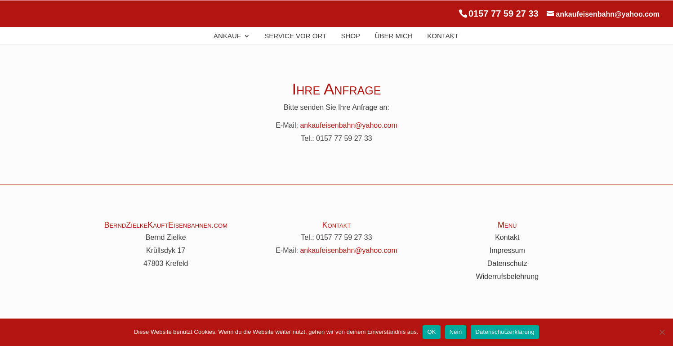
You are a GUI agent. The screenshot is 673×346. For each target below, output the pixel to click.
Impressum (507, 250)
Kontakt (443, 36)
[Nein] (661, 332)
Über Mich (394, 36)
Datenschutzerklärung (504, 331)
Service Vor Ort (295, 36)
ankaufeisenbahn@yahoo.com (348, 125)
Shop (351, 36)
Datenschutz (507, 263)
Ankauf (227, 36)
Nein (456, 331)
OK (431, 331)
